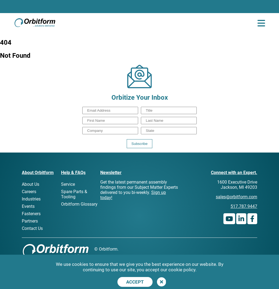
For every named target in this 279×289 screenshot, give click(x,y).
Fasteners (31, 213)
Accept (135, 282)
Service (68, 184)
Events (28, 206)
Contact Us (32, 228)
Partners (30, 221)
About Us (30, 184)
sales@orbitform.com (236, 196)
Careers (29, 191)
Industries (31, 199)
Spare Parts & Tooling (74, 194)
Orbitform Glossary (79, 204)
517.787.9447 (244, 206)
